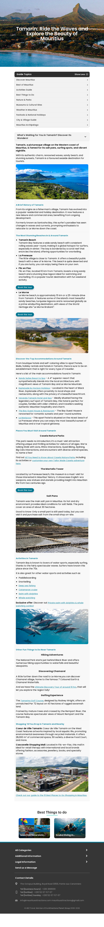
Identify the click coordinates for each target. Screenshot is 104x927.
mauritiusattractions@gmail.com (68, 900)
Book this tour (25, 287)
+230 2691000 (38, 889)
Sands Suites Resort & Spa (32, 378)
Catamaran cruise (28, 589)
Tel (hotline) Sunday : (31, 895)
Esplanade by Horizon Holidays (35, 388)
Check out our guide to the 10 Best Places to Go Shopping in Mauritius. (51, 795)
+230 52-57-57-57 (36, 892)
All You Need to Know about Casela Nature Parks (50, 457)
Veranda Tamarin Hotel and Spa (35, 398)
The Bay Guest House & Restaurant (36, 410)
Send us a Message (26, 867)
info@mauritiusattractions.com (35, 900)
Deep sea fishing (27, 585)
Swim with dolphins (28, 593)
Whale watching (27, 597)
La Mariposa (25, 417)
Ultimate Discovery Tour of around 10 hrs (55, 687)
